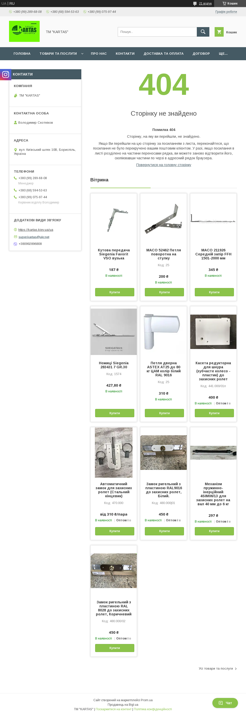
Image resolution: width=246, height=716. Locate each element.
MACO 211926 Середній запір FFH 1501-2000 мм (213, 254)
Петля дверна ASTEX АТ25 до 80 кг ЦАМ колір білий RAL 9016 (164, 369)
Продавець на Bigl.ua (123, 704)
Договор (201, 53)
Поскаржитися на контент (114, 709)
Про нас (99, 53)
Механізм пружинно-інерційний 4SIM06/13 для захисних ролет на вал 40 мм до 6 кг (213, 494)
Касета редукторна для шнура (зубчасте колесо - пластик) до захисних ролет (213, 371)
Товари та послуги (58, 53)
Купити (114, 292)
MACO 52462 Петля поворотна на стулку (163, 254)
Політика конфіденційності (153, 709)
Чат (225, 703)
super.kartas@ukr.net (34, 237)
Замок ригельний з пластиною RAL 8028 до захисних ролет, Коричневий (114, 608)
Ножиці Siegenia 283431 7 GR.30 (114, 365)
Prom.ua (147, 700)
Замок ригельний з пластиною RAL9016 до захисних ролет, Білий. (163, 490)
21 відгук (205, 3)
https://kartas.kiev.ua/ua (35, 230)
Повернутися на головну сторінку (163, 165)
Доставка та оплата (163, 53)
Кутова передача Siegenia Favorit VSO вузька (114, 254)
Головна (22, 53)
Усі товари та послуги (216, 668)
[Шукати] (203, 32)
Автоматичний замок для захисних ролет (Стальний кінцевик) (114, 490)
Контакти (125, 53)
